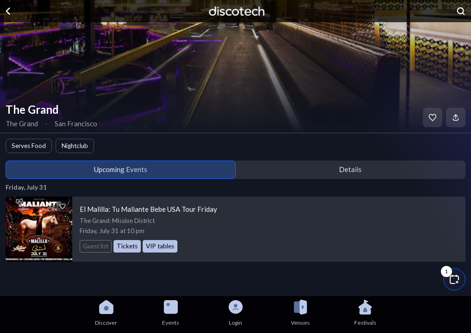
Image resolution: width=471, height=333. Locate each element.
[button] (454, 279)
